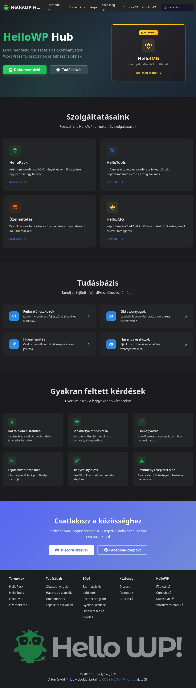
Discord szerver (71, 550)
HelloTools (16, 593)
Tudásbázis (77, 7)
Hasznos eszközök (59, 593)
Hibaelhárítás (55, 599)
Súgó (93, 7)
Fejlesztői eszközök (59, 605)
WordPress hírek (169, 605)
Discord (124, 587)
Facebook (126, 593)
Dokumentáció (24, 70)
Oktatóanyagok (57, 587)
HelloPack (16, 587)
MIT (68, 679)
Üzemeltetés (18, 605)
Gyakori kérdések (95, 605)
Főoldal (163, 587)
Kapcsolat (165, 599)
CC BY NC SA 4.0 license (119, 679)
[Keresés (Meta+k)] (177, 7)
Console (130, 7)
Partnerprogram (94, 599)
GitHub (149, 7)
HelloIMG (15, 599)
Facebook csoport (122, 550)
